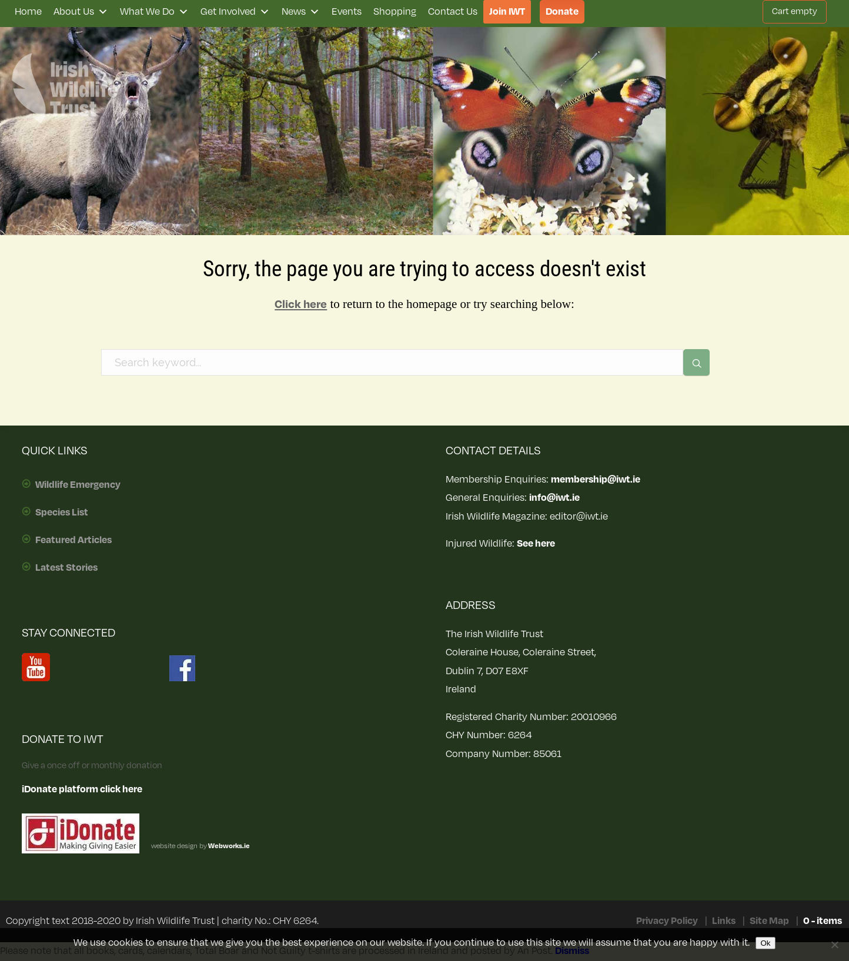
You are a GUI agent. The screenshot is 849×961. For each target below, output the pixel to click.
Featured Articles (73, 540)
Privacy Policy (667, 921)
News (301, 12)
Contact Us (452, 12)
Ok (765, 943)
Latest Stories (66, 568)
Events (347, 12)
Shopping (394, 12)
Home (28, 12)
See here (536, 544)
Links (724, 921)
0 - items (822, 921)
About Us (81, 12)
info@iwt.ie (554, 498)
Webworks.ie (228, 846)
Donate (562, 12)
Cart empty (794, 11)
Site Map (769, 921)
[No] (834, 944)
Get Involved (235, 12)
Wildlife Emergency (78, 485)
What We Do (154, 12)
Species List (61, 512)
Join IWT (507, 12)
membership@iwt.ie (595, 480)
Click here (301, 304)
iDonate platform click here (82, 789)
